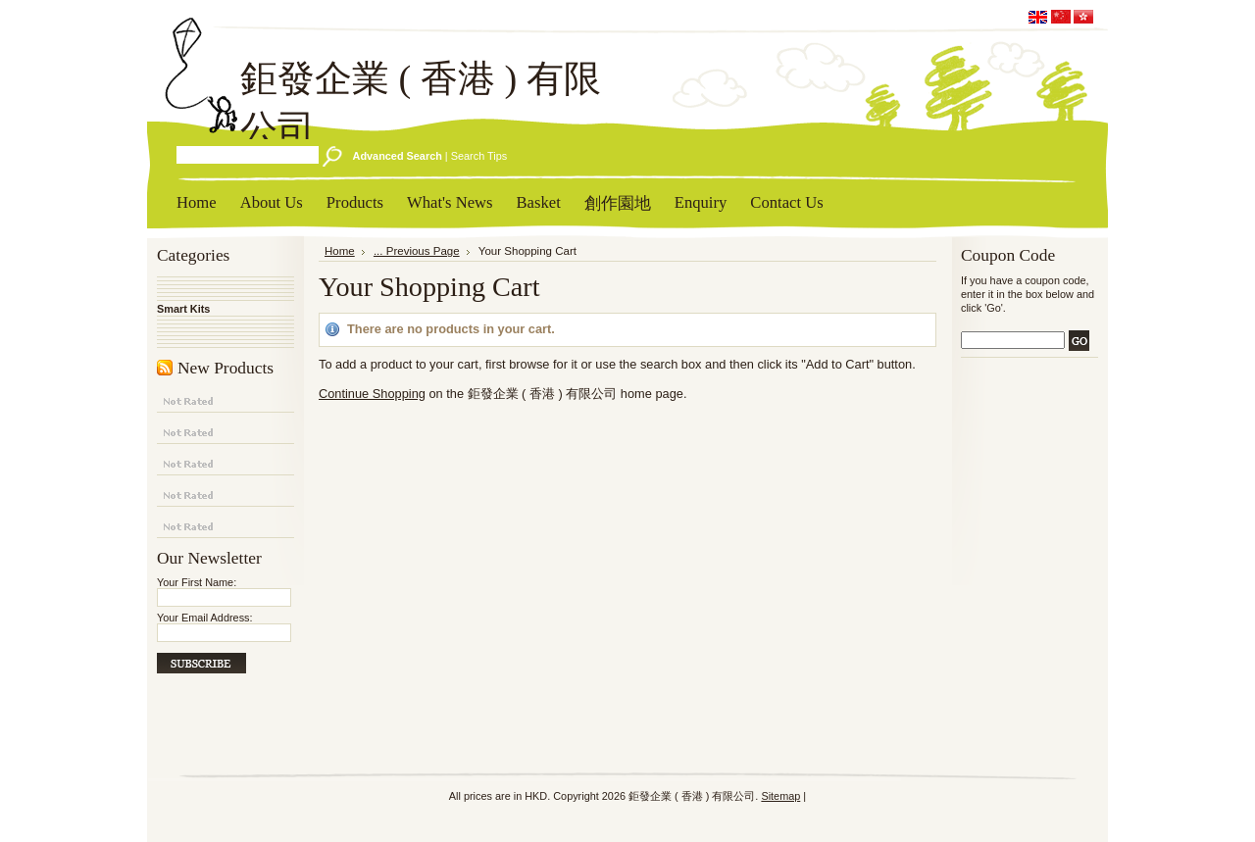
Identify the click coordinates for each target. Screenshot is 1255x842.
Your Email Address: (205, 617)
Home (340, 251)
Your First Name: (196, 582)
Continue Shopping (372, 393)
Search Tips (479, 156)
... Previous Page (417, 251)
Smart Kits (183, 309)
